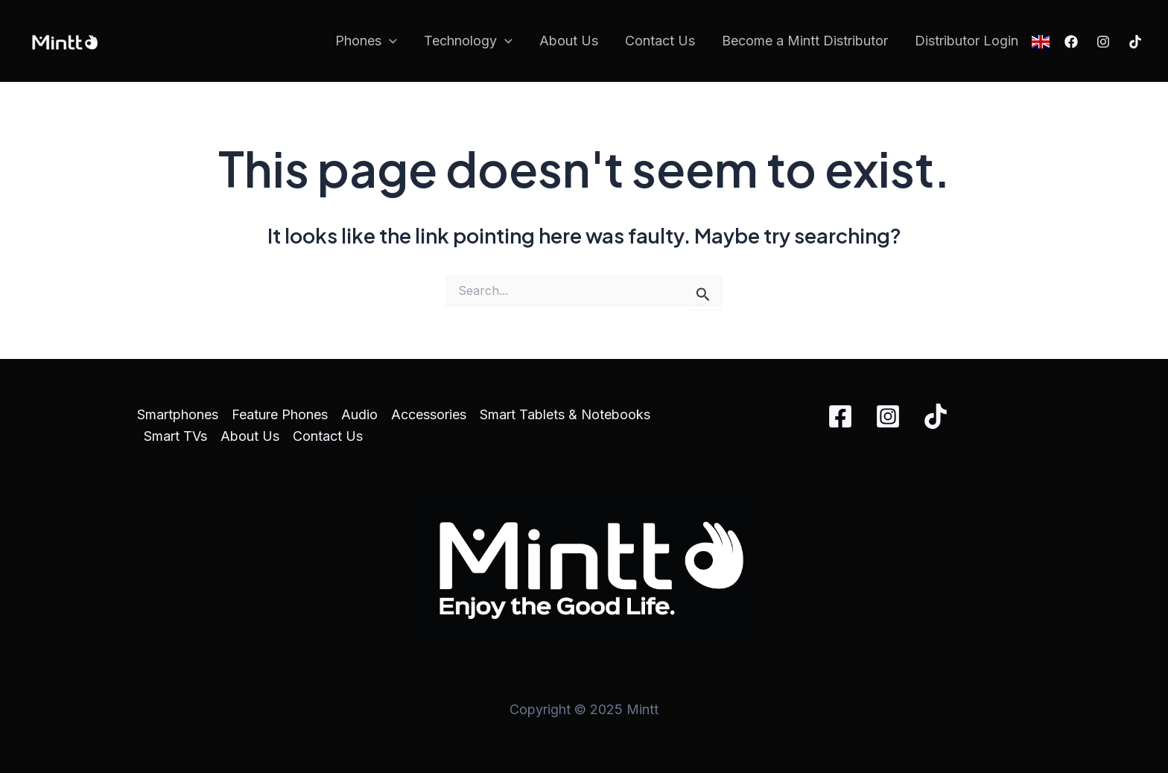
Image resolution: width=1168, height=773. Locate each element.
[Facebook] (1071, 41)
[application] (389, 41)
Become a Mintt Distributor (805, 40)
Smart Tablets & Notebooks (565, 414)
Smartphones (177, 414)
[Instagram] (1103, 41)
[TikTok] (1135, 41)
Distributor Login (966, 40)
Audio (359, 414)
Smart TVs (175, 436)
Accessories (428, 414)
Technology (468, 41)
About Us (568, 40)
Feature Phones (280, 414)
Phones (366, 41)
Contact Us (660, 40)
